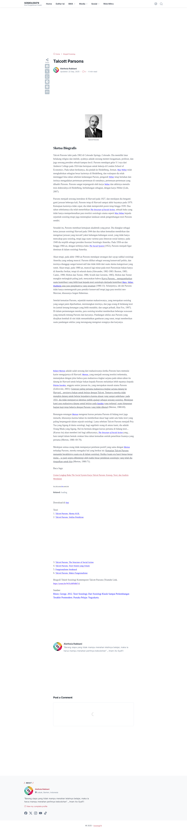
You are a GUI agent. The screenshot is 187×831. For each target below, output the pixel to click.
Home (49, 4)
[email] (47, 92)
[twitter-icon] (30, 813)
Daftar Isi (60, 4)
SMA (70, 4)
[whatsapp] (47, 76)
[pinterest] (47, 87)
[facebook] (47, 66)
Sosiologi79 (32, 2)
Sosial (94, 4)
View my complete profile (37, 806)
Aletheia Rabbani (43, 789)
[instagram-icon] (35, 813)
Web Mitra (108, 4)
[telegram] (47, 81)
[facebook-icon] (25, 813)
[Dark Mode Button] (155, 3)
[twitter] (47, 71)
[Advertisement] (93, 30)
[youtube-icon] (40, 813)
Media (82, 4)
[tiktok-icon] (45, 813)
